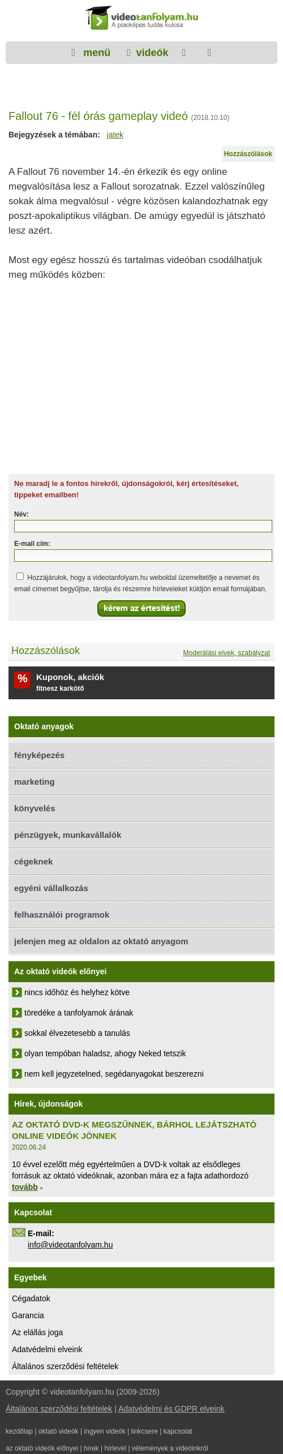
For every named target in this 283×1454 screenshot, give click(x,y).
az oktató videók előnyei (42, 1448)
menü (95, 52)
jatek (115, 134)
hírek (91, 1448)
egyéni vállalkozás (51, 888)
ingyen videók (104, 1431)
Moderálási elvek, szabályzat (226, 653)
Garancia (28, 1315)
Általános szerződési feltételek (65, 1366)
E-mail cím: (32, 544)
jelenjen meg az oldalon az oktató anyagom (101, 941)
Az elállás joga (37, 1332)
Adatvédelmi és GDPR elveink (171, 1408)
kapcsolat (178, 1431)
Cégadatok (31, 1298)
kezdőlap (19, 1431)
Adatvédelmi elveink (47, 1349)
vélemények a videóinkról (170, 1448)
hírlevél (115, 1448)
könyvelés (34, 808)
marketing (34, 781)
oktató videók (58, 1431)
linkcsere (144, 1431)
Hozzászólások (248, 154)
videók (152, 52)
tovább (25, 1186)
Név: (21, 514)
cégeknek (33, 861)
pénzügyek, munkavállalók (67, 835)
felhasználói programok (61, 914)
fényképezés (39, 755)
